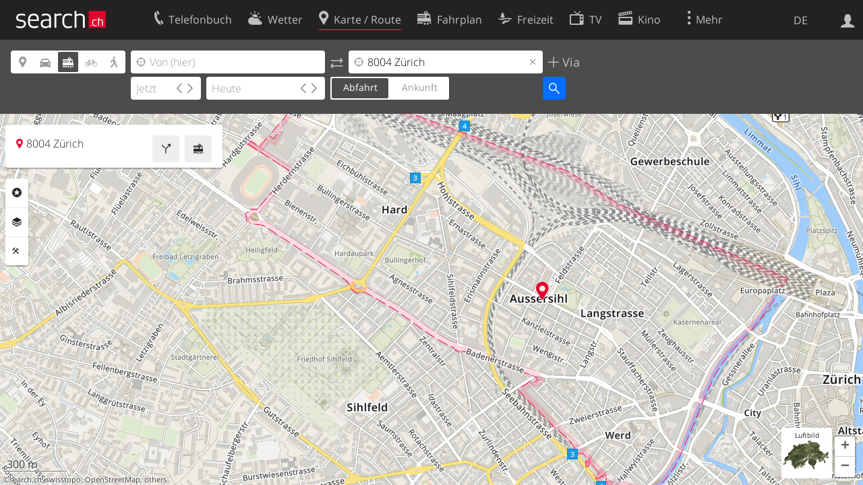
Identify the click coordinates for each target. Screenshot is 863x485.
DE (801, 20)
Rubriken (16, 193)
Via (569, 62)
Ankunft (420, 87)
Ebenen (16, 222)
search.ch (25, 479)
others (155, 479)
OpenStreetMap (112, 479)
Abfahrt (360, 87)
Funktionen (16, 251)
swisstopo (63, 479)
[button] (845, 447)
